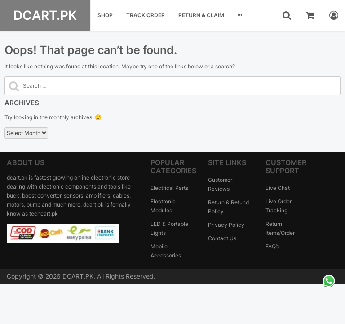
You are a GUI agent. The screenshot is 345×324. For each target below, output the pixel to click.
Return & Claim (201, 15)
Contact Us (222, 238)
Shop (105, 15)
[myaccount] (333, 15)
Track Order (145, 15)
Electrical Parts (169, 187)
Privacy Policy (226, 224)
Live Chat (277, 187)
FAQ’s (272, 246)
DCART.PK (45, 15)
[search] (287, 15)
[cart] (310, 15)
